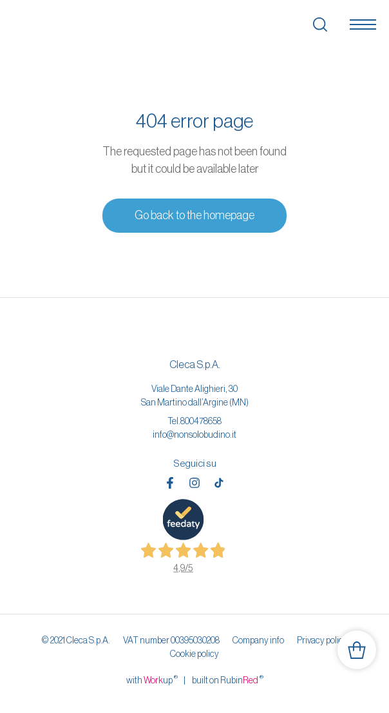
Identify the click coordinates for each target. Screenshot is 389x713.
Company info (258, 640)
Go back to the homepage (194, 215)
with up (152, 679)
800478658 (201, 421)
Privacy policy (322, 640)
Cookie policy (194, 654)
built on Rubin (227, 679)
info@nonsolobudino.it (194, 434)
